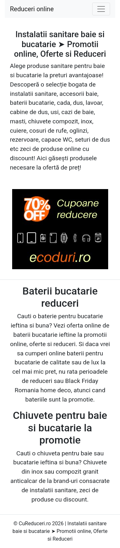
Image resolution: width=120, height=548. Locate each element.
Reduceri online (32, 9)
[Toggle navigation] (101, 9)
